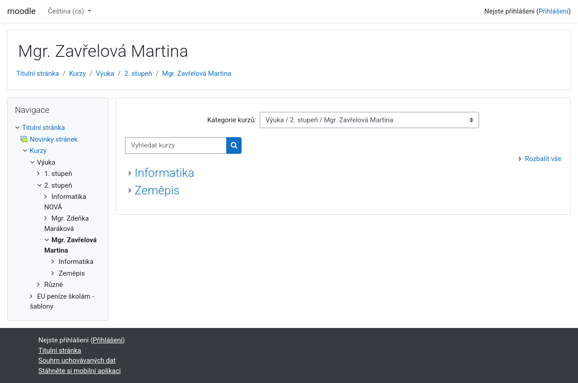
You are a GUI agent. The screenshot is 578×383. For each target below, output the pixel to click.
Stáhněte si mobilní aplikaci (79, 371)
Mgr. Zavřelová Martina (196, 73)
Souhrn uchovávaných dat (77, 360)
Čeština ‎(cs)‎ (67, 11)
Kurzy (77, 73)
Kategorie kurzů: (231, 120)
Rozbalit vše (543, 159)
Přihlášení (554, 11)
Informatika (164, 173)
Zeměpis (157, 190)
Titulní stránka (37, 73)
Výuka (105, 73)
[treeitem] (58, 217)
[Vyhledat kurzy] (176, 145)
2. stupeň (138, 73)
